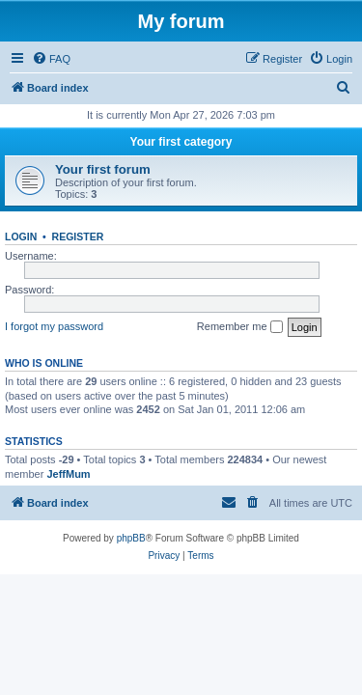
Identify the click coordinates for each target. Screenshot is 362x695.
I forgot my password (54, 326)
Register (78, 236)
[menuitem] (51, 58)
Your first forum (103, 169)
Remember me (240, 327)
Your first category (181, 142)
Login (21, 236)
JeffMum (68, 474)
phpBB (131, 538)
